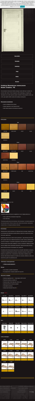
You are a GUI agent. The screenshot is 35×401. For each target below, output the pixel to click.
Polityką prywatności (17, 2)
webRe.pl (26, 388)
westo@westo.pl (5, 391)
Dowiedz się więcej (16, 6)
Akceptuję (22, 6)
